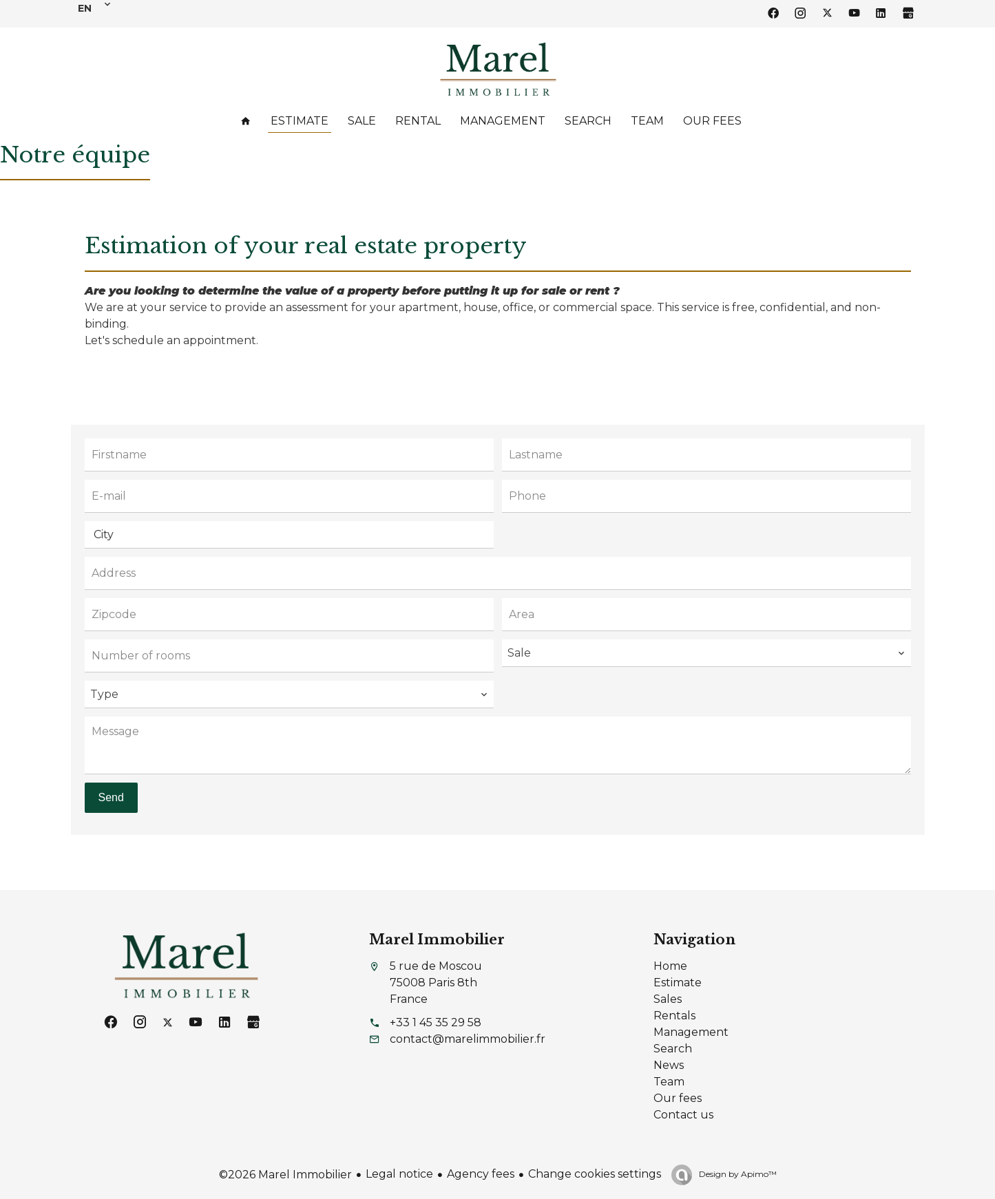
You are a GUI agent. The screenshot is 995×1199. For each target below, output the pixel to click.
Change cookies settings (594, 1173)
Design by (737, 1174)
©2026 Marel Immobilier (285, 1174)
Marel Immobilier (437, 939)
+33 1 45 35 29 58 (435, 1022)
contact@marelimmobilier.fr (467, 1039)
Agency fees (480, 1173)
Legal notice (399, 1173)
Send (111, 797)
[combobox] (289, 535)
